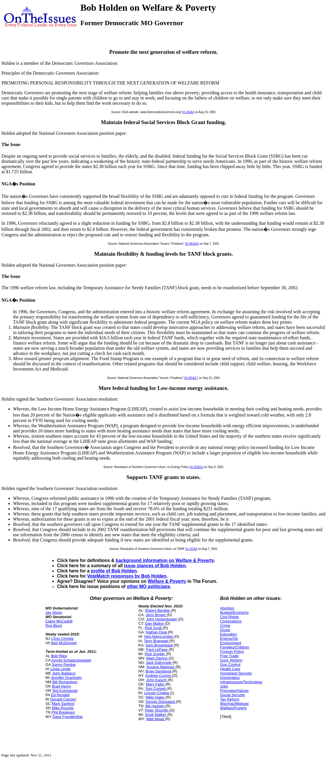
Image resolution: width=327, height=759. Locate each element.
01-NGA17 (191, 378)
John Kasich (156, 680)
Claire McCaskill (58, 621)
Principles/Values (234, 690)
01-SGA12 (196, 467)
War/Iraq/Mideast (234, 703)
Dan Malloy (155, 623)
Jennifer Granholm (66, 677)
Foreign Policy (232, 651)
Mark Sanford (63, 703)
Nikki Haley (156, 697)
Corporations (230, 621)
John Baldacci (63, 673)
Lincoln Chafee (157, 693)
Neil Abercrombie (159, 636)
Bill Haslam (155, 706)
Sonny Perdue (63, 664)
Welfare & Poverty (167, 581)
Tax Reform (229, 699)
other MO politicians (148, 586)
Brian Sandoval (158, 671)
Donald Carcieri (63, 699)
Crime (225, 625)
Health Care (230, 669)
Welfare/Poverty (233, 708)
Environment (230, 643)
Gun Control (230, 664)
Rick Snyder (155, 654)
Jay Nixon (53, 612)
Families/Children (234, 647)
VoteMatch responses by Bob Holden (126, 576)
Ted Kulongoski (64, 690)
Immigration (230, 677)
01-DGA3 (188, 112)
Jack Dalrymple (159, 662)
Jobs (224, 686)
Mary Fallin (155, 684)
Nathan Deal (157, 632)
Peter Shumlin (157, 710)
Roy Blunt (53, 625)
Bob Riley (59, 656)
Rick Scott (154, 628)
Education (228, 634)
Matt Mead (155, 719)
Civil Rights (229, 617)
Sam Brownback (159, 645)
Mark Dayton (157, 658)
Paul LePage (157, 649)
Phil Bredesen (63, 712)
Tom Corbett (156, 688)
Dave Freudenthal (67, 716)
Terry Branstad (156, 641)
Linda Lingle (60, 669)
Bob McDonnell (64, 643)
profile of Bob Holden (114, 570)
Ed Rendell (60, 695)
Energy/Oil (229, 638)
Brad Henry (61, 686)
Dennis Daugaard (161, 701)
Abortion (227, 608)
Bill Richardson (64, 682)
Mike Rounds (63, 708)
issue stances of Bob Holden (155, 565)
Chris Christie (62, 638)
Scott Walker (156, 714)
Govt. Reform (231, 660)
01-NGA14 (192, 243)
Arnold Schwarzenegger (71, 660)
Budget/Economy (234, 612)
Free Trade (229, 656)
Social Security (232, 695)
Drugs (225, 630)
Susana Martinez (160, 667)
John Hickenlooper (162, 619)
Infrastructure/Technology (241, 682)
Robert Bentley (158, 610)
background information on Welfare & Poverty (165, 560)
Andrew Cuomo (158, 675)
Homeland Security (236, 673)
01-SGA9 (191, 548)
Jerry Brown (156, 615)
